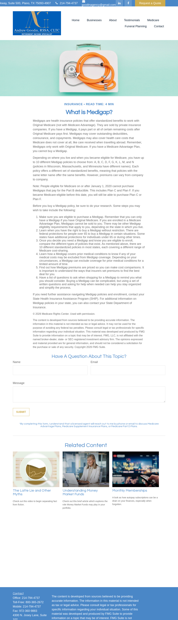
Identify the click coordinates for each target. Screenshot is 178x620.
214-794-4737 (66, 3)
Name (17, 362)
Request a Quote (150, 3)
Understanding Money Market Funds (80, 492)
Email (94, 362)
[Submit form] (21, 412)
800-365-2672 (35, 602)
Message (19, 383)
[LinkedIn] (119, 3)
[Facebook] (128, 3)
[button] (75, 20)
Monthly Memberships (129, 490)
